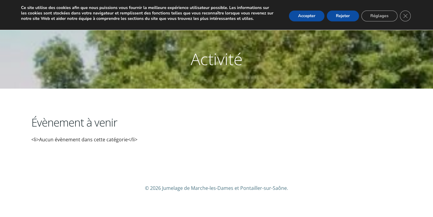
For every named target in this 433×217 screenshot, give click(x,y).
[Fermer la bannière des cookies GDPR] (405, 16)
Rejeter (343, 16)
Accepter (306, 16)
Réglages (379, 16)
